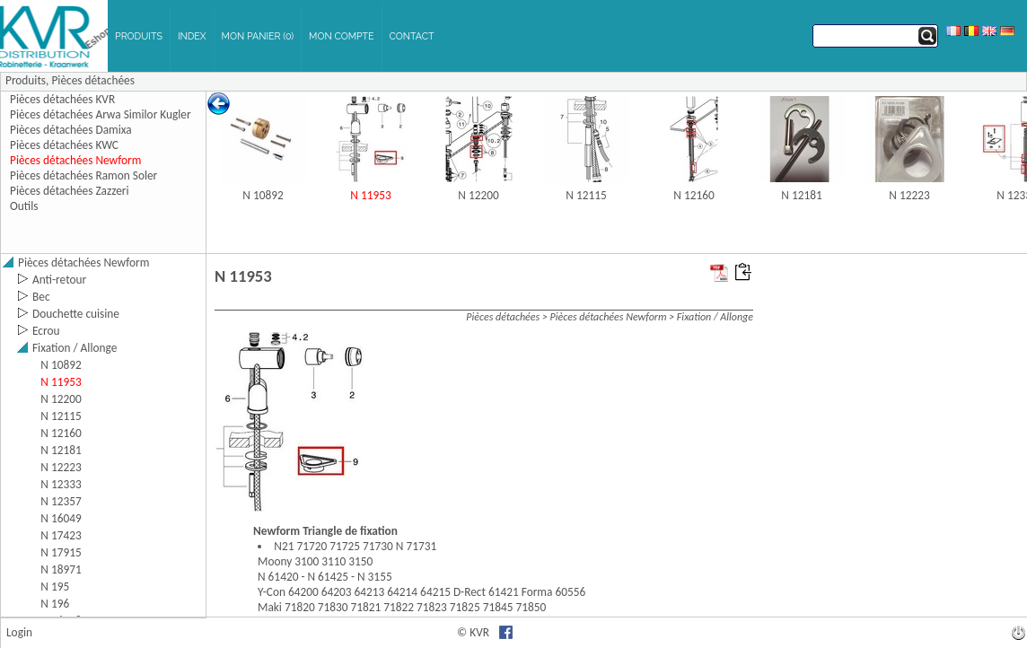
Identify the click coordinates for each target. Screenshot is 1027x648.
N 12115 (586, 195)
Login (19, 632)
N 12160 (693, 195)
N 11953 (370, 195)
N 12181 (801, 195)
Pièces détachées (92, 80)
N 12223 (909, 195)
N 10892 (262, 195)
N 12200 (478, 195)
